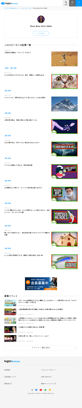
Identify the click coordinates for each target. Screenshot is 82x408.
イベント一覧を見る (41, 348)
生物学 (6, 68)
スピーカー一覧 (26, 8)
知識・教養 (13, 68)
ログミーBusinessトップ (12, 8)
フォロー (41, 33)
